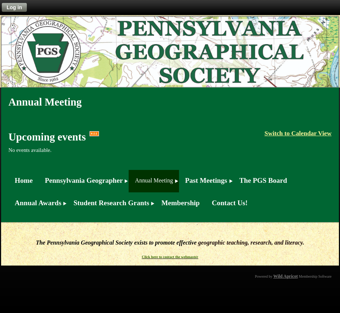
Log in (14, 7)
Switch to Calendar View (298, 133)
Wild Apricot (285, 276)
